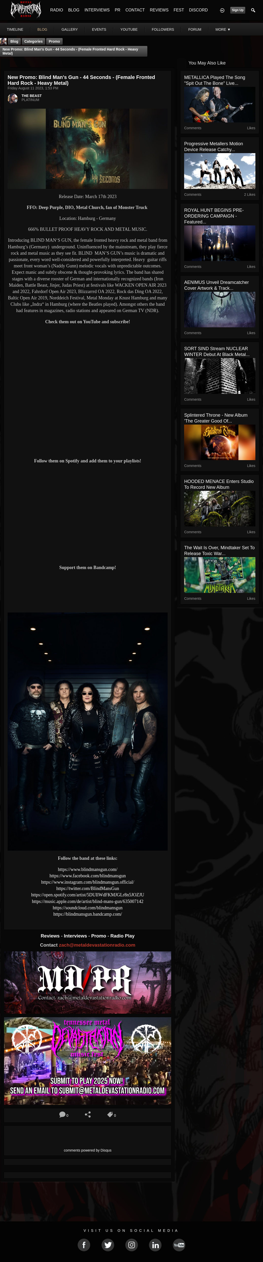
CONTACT (135, 10)
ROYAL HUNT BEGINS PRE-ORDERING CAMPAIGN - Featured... (214, 216)
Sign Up (237, 10)
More (223, 29)
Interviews (76, 936)
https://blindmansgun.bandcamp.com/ (87, 914)
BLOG (73, 10)
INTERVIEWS (97, 10)
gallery (69, 29)
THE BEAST (32, 96)
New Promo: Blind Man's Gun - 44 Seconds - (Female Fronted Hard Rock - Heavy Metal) (70, 51)
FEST (179, 10)
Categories (33, 41)
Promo (99, 936)
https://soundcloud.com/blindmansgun (88, 907)
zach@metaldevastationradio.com (97, 945)
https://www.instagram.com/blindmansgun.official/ (87, 882)
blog (42, 29)
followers (163, 29)
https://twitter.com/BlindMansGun (87, 888)
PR (117, 10)
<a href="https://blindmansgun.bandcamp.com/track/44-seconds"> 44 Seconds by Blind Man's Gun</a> (88, 591)
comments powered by (88, 1150)
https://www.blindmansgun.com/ (87, 869)
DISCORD (198, 10)
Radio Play (122, 936)
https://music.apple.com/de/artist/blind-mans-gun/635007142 (88, 901)
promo (54, 41)
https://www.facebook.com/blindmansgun (87, 875)
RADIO (56, 10)
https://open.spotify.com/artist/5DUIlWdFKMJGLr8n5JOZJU (87, 894)
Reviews (51, 936)
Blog (14, 41)
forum (194, 29)
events (99, 29)
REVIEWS (159, 10)
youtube (129, 29)
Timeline (15, 29)
